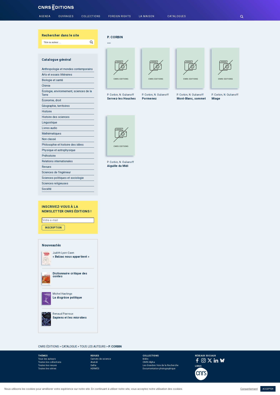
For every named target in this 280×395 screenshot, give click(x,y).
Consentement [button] (249, 389)
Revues (46, 166)
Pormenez (149, 98)
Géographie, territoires (56, 106)
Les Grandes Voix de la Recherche (161, 365)
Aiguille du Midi (117, 166)
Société (46, 189)
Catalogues (177, 16)
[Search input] (65, 42)
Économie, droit (51, 100)
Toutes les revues (47, 365)
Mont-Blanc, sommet (191, 98)
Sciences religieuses (55, 183)
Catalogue (69, 346)
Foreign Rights (119, 16)
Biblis (145, 359)
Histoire (47, 111)
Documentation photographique (159, 368)
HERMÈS (95, 368)
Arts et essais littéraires (57, 74)
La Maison (146, 16)
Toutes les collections (49, 362)
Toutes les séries (47, 368)
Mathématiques (51, 133)
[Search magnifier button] (241, 16)
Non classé (49, 139)
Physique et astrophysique (58, 150)
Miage (216, 98)
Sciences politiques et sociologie (63, 178)
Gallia (93, 365)
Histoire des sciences (55, 117)
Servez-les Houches (121, 98)
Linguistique (49, 122)
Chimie (46, 85)
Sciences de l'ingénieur (56, 172)
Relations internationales (57, 161)
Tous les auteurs (93, 346)
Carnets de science (101, 359)
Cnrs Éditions (48, 346)
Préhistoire (49, 155)
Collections (91, 16)
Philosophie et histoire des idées (63, 144)
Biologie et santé (52, 80)
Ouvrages (66, 16)
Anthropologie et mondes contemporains (67, 69)
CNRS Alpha (149, 362)
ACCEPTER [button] (267, 388)
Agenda (45, 16)
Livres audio (49, 128)
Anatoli (94, 362)
